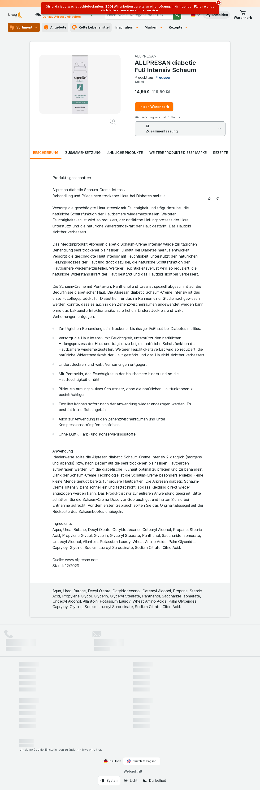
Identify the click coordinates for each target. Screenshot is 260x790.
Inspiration (127, 27)
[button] (243, 15)
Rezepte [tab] (220, 153)
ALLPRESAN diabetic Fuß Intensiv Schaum (165, 66)
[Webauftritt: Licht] (130, 780)
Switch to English (141, 761)
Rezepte (178, 27)
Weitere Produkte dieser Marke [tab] (178, 153)
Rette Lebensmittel (91, 27)
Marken (154, 27)
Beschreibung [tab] (46, 153)
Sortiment (24, 27)
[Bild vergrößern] (113, 123)
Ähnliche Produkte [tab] (125, 153)
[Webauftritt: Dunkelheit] (154, 780)
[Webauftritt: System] (109, 780)
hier (98, 749)
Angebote (55, 27)
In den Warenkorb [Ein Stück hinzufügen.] (154, 107)
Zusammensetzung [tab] (83, 153)
